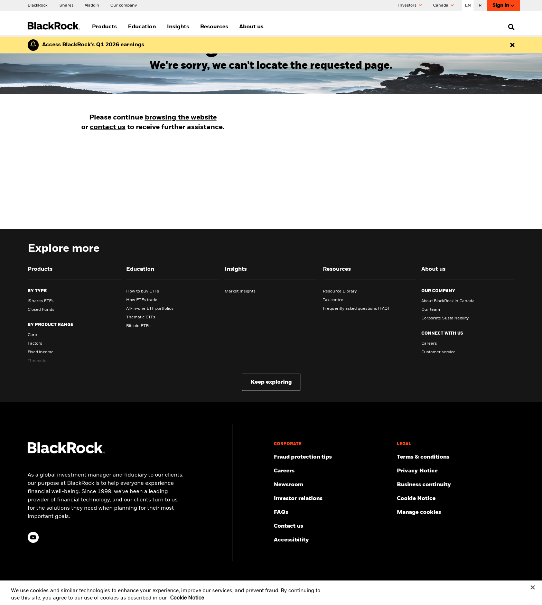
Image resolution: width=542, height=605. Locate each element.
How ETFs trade (141, 300)
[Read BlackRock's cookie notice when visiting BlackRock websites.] (455, 498)
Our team (430, 310)
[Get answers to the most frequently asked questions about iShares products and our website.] (332, 512)
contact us (107, 127)
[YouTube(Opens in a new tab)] (33, 537)
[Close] (532, 590)
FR (479, 5)
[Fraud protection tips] (332, 457)
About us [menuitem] (251, 27)
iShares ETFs (41, 301)
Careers (429, 344)
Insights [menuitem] (178, 27)
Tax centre (333, 300)
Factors (35, 344)
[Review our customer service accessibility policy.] (332, 540)
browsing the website (181, 117)
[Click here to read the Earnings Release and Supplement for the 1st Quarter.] (91, 45)
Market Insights (240, 291)
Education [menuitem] (142, 27)
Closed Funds (41, 310)
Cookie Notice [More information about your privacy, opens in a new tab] (187, 601)
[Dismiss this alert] (512, 45)
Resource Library (340, 291)
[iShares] (66, 5)
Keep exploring (271, 382)
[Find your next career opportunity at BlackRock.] (332, 471)
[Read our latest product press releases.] (332, 485)
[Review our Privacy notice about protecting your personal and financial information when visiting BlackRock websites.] (455, 471)
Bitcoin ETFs (138, 326)
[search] (509, 27)
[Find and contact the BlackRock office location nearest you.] (332, 526)
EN (468, 5)
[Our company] (123, 5)
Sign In (503, 5)
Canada (443, 5)
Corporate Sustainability (445, 318)
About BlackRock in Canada (448, 301)
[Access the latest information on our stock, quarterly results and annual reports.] (332, 498)
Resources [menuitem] (214, 27)
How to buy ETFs (142, 291)
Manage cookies (419, 512)
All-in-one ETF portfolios (150, 309)
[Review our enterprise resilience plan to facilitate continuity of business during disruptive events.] (455, 485)
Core (32, 335)
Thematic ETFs (140, 317)
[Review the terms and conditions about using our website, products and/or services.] (455, 457)
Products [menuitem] (104, 27)
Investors (410, 5)
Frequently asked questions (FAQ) (356, 309)
